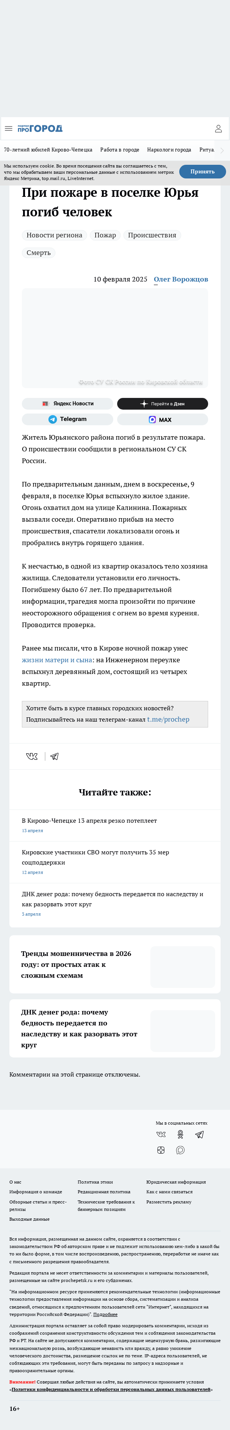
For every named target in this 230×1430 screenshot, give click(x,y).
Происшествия (152, 234)
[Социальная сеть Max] (163, 419)
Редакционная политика (104, 1192)
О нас (15, 1182)
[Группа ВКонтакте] (161, 1134)
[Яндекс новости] (67, 404)
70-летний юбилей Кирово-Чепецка (48, 149)
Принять (203, 171)
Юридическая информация (176, 1182)
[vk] (32, 756)
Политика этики (95, 1182)
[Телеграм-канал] (67, 419)
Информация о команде (35, 1192)
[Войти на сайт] (218, 128)
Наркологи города (169, 149)
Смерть (39, 252)
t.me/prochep (168, 719)
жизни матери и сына (57, 659)
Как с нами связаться (169, 1192)
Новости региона (54, 234)
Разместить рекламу (168, 1202)
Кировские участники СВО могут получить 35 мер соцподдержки (115, 862)
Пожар (105, 234)
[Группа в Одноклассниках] (180, 1134)
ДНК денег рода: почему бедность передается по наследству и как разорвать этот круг (115, 904)
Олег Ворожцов (181, 279)
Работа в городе (119, 149)
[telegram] (57, 756)
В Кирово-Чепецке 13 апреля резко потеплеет (115, 826)
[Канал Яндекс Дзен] (163, 404)
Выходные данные (29, 1219)
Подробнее (105, 1314)
